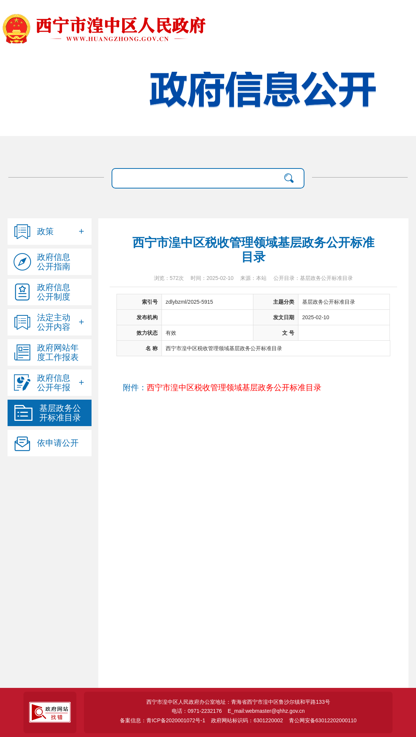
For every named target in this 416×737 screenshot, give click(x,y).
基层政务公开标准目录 (60, 412)
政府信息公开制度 (53, 292)
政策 (45, 231)
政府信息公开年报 (53, 382)
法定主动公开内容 (53, 322)
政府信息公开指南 (53, 261)
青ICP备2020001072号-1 (175, 720)
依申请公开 (58, 443)
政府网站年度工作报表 (58, 352)
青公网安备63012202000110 (323, 720)
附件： (222, 387)
